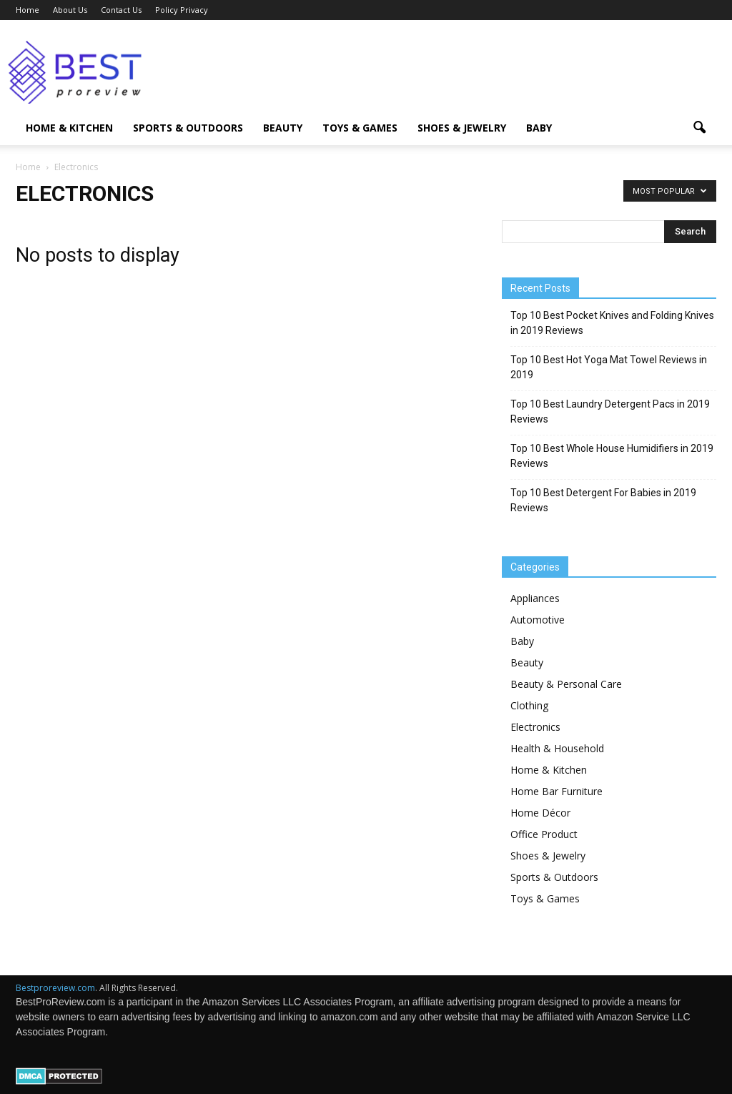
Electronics (535, 727)
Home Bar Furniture (556, 791)
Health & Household (557, 748)
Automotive (537, 619)
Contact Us (121, 9)
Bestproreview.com (55, 988)
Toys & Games (359, 127)
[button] (699, 128)
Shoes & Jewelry (461, 127)
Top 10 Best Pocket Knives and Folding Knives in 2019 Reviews (612, 323)
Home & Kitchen (69, 127)
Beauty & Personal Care (566, 684)
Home (27, 9)
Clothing (529, 705)
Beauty (282, 127)
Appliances (535, 598)
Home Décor (540, 812)
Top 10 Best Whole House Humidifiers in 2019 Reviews (611, 456)
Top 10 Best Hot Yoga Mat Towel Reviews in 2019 (608, 367)
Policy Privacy (181, 9)
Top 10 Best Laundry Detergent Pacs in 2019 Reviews (610, 411)
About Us (70, 9)
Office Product (544, 834)
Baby (539, 127)
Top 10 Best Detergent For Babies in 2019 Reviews (603, 500)
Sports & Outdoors (188, 127)
